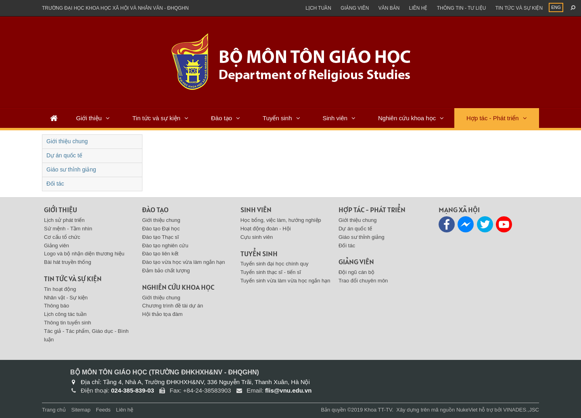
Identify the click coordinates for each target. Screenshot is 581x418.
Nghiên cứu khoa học (407, 118)
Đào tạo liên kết (160, 254)
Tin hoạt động (60, 289)
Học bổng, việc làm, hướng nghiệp (280, 220)
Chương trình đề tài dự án (172, 306)
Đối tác (55, 183)
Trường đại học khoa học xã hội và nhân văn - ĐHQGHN (115, 8)
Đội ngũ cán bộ (356, 272)
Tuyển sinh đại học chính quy (274, 264)
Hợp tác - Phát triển (492, 118)
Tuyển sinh (277, 118)
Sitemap (80, 410)
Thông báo (56, 306)
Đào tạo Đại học (161, 229)
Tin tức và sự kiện (519, 8)
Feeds (103, 410)
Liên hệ (418, 8)
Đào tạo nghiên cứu (165, 245)
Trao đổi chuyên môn (363, 281)
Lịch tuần (318, 8)
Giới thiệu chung (67, 141)
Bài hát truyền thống (67, 262)
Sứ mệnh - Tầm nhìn (68, 229)
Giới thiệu (89, 118)
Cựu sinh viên (256, 237)
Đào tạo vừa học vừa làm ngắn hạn (183, 262)
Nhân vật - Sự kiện (66, 298)
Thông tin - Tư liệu (461, 8)
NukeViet (467, 410)
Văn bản (389, 8)
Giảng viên (355, 8)
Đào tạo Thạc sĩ (160, 237)
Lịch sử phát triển (64, 220)
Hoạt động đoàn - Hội (265, 229)
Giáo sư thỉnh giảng (71, 169)
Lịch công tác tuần (65, 314)
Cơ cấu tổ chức (62, 237)
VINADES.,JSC (521, 410)
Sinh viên (334, 118)
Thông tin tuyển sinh (67, 323)
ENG (556, 7)
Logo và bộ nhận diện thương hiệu (84, 254)
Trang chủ (54, 410)
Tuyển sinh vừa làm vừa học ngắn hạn (285, 281)
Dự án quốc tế (64, 155)
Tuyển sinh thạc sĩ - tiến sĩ (270, 272)
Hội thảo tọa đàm (162, 314)
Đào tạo (221, 118)
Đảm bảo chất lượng (166, 271)
